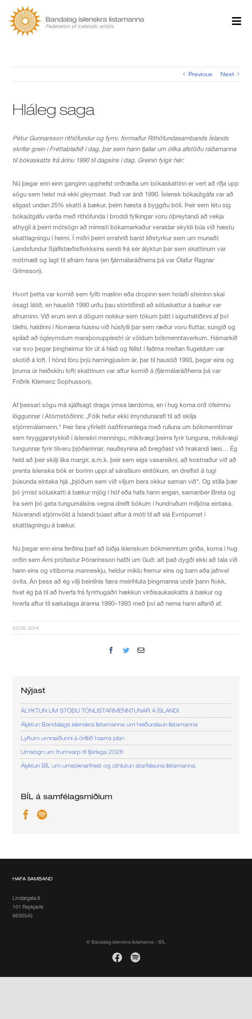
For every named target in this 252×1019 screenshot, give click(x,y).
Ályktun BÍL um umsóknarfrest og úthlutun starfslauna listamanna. (109, 765)
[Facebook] (26, 815)
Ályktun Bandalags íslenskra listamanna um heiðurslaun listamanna (109, 724)
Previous (200, 74)
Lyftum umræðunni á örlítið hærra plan (72, 738)
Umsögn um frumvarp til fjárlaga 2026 (72, 751)
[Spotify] (42, 815)
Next (227, 74)
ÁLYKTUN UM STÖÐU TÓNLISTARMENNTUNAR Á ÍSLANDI (100, 710)
